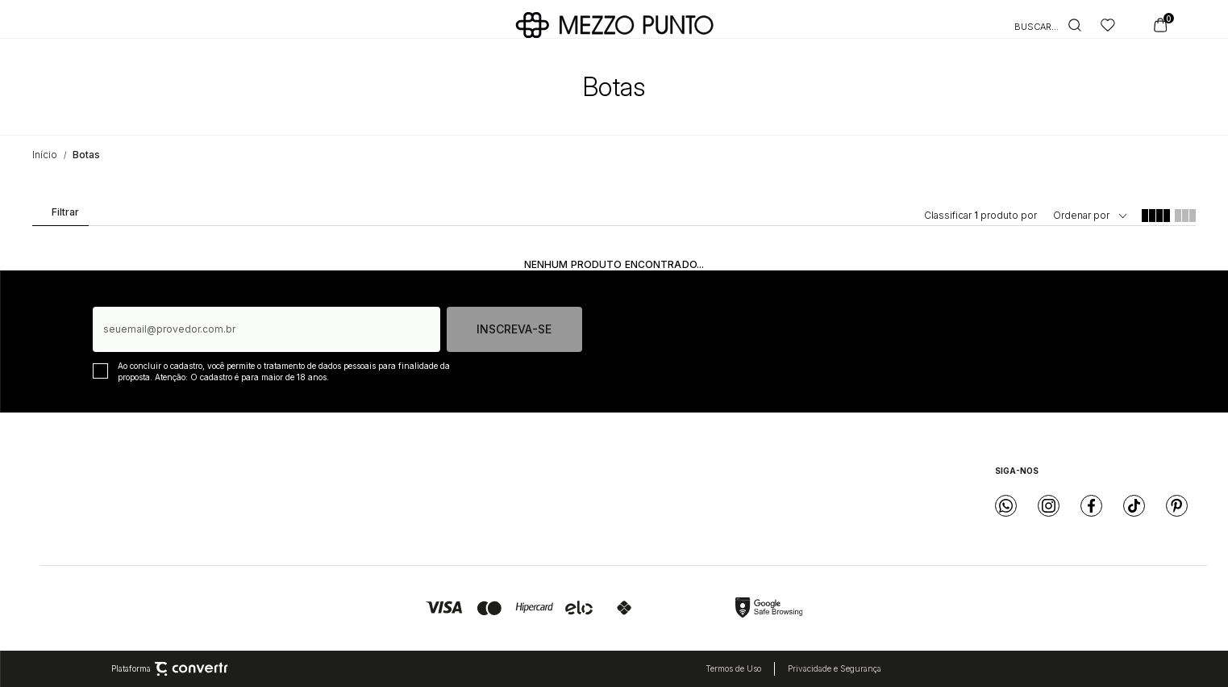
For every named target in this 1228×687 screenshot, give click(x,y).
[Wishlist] (1108, 25)
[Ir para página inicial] (44, 155)
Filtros (59, 215)
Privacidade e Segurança (834, 668)
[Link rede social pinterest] (1177, 506)
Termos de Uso (733, 668)
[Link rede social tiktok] (1134, 506)
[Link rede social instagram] (1048, 506)
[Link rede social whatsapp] (1006, 506)
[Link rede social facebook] (1091, 506)
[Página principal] (614, 25)
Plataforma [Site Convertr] (169, 669)
